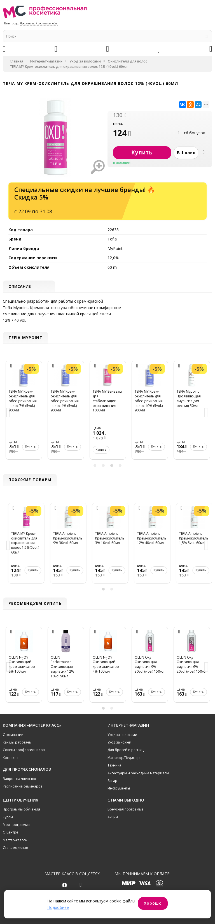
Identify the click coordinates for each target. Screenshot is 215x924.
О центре (10, 832)
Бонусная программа (126, 809)
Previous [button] (8, 413)
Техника (114, 765)
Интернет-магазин (46, 61)
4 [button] (120, 465)
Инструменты (119, 788)
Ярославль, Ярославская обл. (39, 23)
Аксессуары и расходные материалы (138, 773)
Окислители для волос (127, 61)
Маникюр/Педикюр (124, 757)
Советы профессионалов (24, 749)
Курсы (8, 817)
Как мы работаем (17, 742)
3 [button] (111, 465)
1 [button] (95, 465)
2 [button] (103, 465)
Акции (113, 817)
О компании (13, 734)
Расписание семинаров (22, 786)
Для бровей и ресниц (126, 749)
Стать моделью (15, 847)
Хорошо (153, 903)
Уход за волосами (85, 61)
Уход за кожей (119, 742)
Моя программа (16, 824)
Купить (17, 449)
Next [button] (206, 413)
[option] (24, 413)
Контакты (10, 757)
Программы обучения (21, 809)
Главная (16, 61)
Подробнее (58, 907)
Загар (112, 780)
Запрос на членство (19, 778)
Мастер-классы (15, 840)
